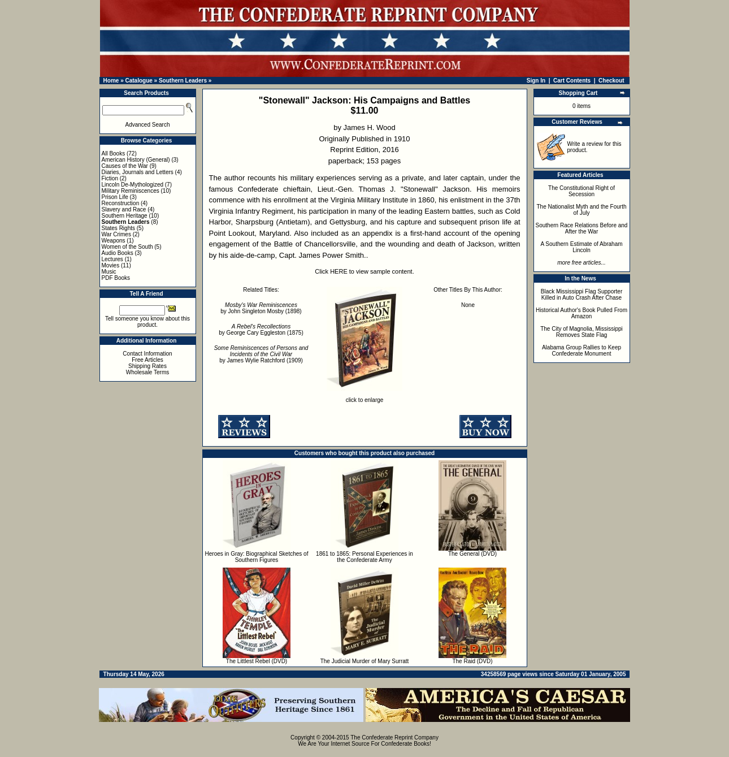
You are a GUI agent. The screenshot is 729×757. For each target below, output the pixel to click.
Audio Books (117, 253)
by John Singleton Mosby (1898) (260, 308)
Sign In (536, 80)
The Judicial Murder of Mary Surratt (364, 661)
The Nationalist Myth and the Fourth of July (582, 210)
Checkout (611, 80)
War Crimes (116, 234)
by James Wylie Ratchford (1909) (261, 354)
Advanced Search (147, 125)
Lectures (112, 259)
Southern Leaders (183, 80)
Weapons (113, 240)
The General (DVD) (472, 554)
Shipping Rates (147, 366)
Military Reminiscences (130, 191)
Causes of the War (125, 166)
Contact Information (147, 354)
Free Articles (147, 360)
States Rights (118, 228)
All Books (113, 153)
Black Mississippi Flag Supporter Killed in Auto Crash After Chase (582, 294)
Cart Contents (572, 80)
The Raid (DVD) (472, 661)
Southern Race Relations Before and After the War (582, 228)
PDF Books (116, 278)
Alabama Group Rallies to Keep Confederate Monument (581, 350)
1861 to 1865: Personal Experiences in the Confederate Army (364, 557)
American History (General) (136, 160)
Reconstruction (121, 203)
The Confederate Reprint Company (394, 737)
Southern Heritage (124, 216)
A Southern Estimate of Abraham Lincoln (581, 247)
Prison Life (115, 197)
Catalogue (138, 80)
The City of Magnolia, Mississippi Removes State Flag (581, 332)
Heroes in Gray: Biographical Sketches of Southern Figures (257, 557)
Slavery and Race (124, 209)
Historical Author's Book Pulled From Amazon (581, 313)
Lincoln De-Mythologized (133, 184)
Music (109, 272)
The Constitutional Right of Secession (581, 191)
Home (111, 80)
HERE (339, 271)
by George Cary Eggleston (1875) (261, 329)
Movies (111, 265)
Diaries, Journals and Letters (137, 172)
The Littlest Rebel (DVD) (256, 661)
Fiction (110, 178)
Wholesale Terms (148, 372)
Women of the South (127, 247)
